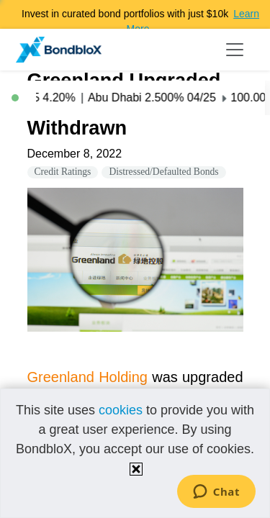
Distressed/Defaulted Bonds (163, 171)
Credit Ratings (63, 171)
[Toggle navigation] (234, 49)
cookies (121, 410)
